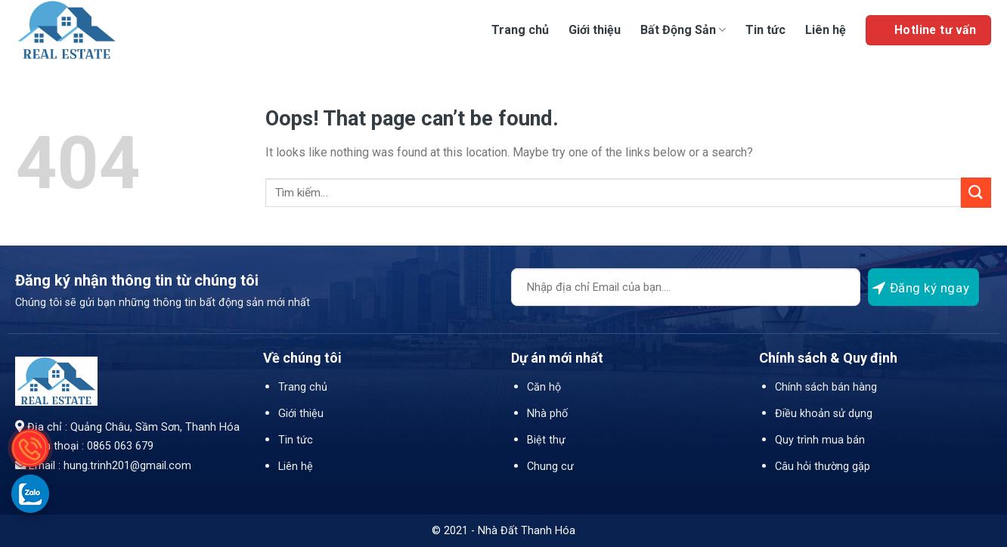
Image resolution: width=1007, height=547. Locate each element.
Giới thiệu (595, 30)
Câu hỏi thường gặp (822, 466)
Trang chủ (520, 30)
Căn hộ (544, 387)
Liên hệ (825, 30)
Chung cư (550, 466)
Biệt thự (546, 440)
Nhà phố (547, 413)
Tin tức (765, 30)
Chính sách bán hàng (826, 387)
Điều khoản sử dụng (823, 413)
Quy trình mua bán (820, 440)
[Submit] (976, 192)
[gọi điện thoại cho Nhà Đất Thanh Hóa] (30, 448)
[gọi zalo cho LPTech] (30, 493)
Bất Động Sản (683, 30)
